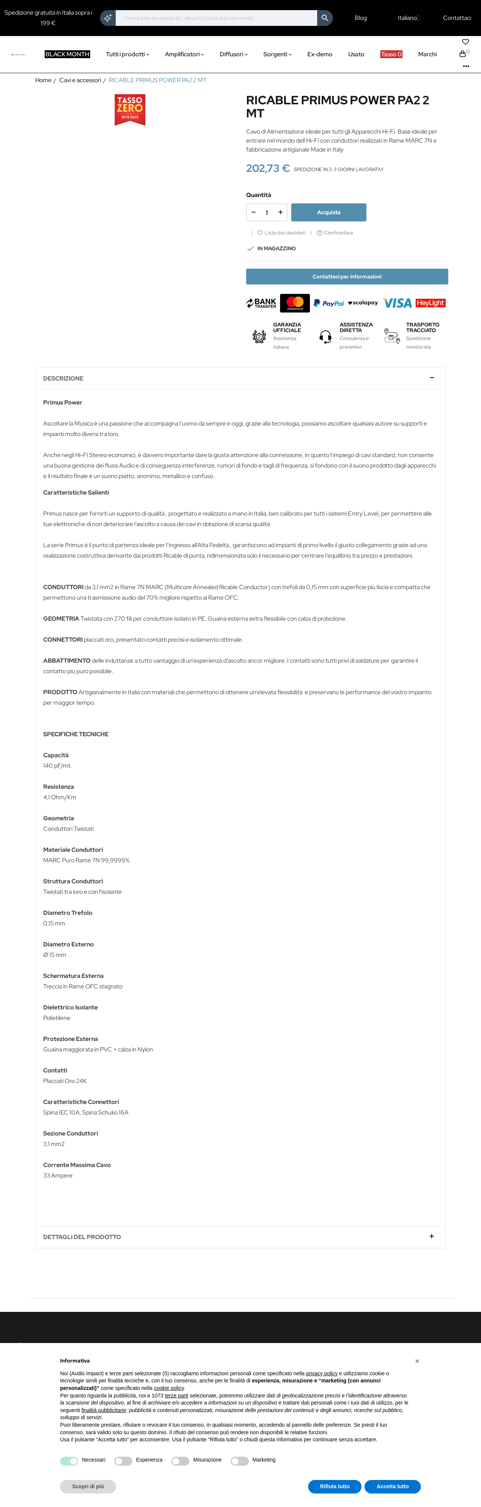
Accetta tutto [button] (393, 1486)
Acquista (328, 212)
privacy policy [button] (321, 1373)
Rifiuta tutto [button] (335, 1486)
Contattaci (457, 18)
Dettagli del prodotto (82, 1237)
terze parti (176, 1396)
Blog (361, 18)
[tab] (240, 379)
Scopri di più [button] (88, 1486)
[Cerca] (216, 18)
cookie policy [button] (169, 1388)
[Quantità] (266, 212)
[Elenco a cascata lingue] (409, 18)
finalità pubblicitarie (104, 1410)
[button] (417, 1361)
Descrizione (63, 378)
